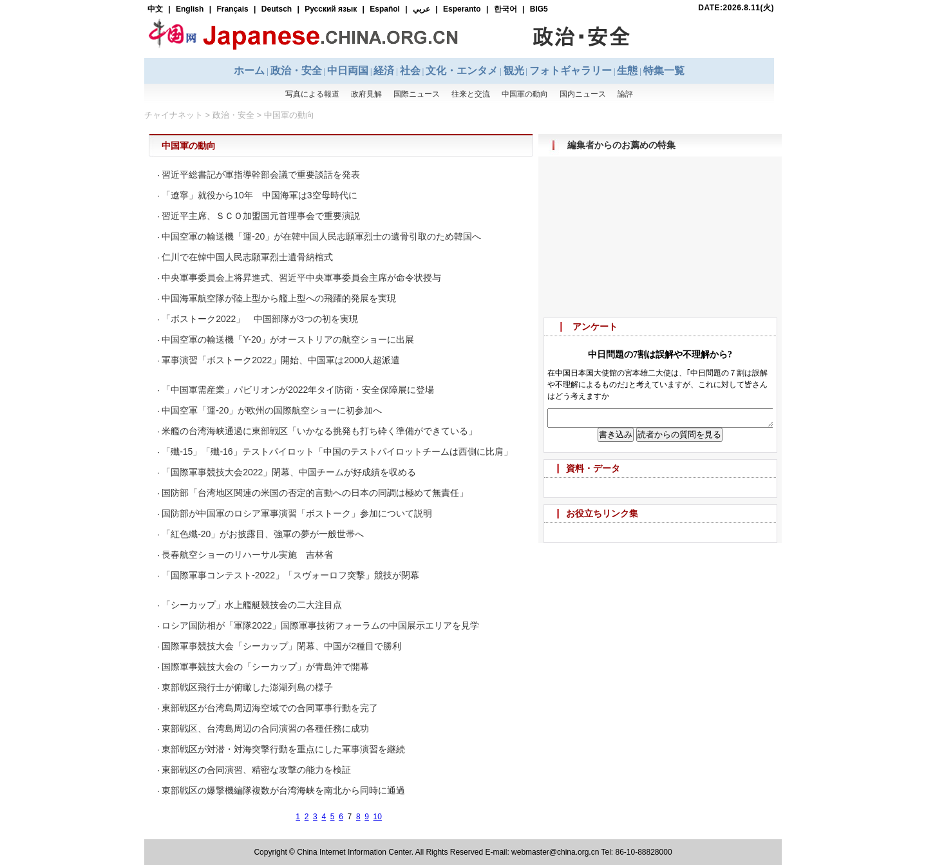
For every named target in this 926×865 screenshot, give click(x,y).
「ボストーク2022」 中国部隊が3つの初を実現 (260, 319)
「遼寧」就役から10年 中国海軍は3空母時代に (259, 195)
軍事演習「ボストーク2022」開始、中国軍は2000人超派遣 (281, 360)
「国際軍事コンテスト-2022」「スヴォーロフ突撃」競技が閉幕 (290, 575)
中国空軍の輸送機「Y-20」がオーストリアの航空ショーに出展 (288, 339)
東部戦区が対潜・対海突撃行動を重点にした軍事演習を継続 (283, 749)
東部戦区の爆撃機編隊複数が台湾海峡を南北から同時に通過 (283, 790)
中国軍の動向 (289, 115)
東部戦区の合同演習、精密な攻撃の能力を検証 (256, 770)
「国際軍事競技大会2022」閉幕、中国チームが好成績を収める (289, 472)
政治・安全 (233, 115)
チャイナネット (173, 115)
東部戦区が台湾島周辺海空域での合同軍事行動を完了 (270, 708)
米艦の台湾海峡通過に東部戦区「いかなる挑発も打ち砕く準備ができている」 (319, 431)
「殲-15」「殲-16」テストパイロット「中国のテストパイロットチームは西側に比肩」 (337, 451)
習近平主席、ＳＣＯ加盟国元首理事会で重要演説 (261, 216)
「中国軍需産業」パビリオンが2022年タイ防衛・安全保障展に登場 (298, 390)
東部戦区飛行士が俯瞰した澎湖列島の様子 (247, 687)
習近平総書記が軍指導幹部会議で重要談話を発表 (261, 174)
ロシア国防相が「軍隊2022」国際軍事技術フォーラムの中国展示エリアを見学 (320, 625)
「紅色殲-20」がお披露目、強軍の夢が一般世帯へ (263, 534)
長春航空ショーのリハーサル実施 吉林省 (247, 554)
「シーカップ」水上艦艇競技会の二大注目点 (252, 605)
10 (377, 816)
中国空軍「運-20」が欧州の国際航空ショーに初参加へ (272, 410)
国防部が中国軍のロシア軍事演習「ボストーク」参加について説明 (297, 513)
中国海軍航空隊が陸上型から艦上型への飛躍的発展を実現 (279, 298)
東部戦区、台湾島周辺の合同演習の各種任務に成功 (265, 728)
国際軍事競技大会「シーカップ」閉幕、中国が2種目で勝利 (281, 646)
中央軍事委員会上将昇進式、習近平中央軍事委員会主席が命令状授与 (301, 277)
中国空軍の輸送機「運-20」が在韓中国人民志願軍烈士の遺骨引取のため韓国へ (321, 236)
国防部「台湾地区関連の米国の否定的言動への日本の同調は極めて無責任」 (315, 493)
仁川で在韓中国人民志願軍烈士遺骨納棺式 (247, 257)
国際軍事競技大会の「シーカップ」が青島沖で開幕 (265, 666)
